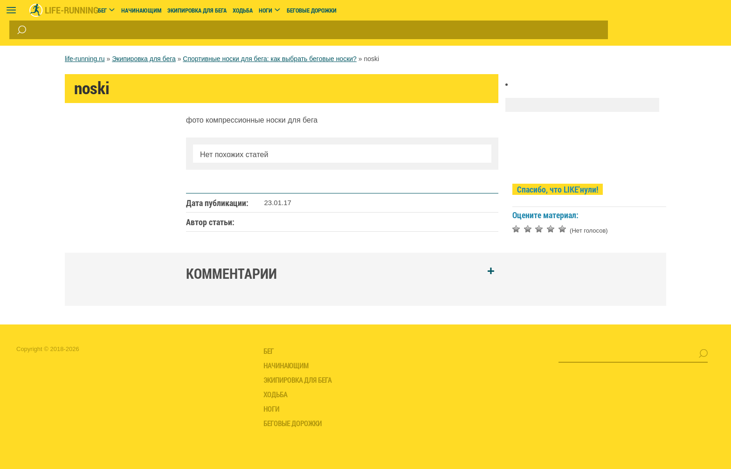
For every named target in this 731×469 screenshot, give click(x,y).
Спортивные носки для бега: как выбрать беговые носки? (270, 58)
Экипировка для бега (144, 58)
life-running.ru (85, 58)
